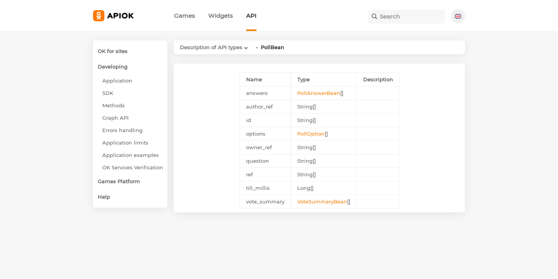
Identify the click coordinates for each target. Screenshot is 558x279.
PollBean (272, 47)
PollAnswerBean (318, 93)
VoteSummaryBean (322, 201)
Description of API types (211, 47)
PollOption (311, 134)
